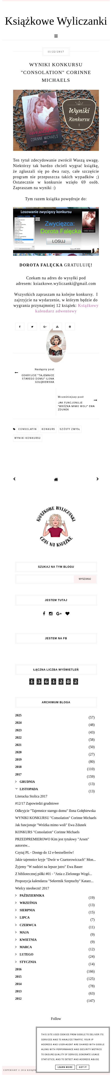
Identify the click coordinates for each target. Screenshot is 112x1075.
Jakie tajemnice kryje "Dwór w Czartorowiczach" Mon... (55, 859)
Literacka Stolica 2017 (31, 796)
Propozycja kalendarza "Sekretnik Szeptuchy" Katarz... (54, 881)
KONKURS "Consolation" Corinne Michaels (47, 832)
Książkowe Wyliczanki (56, 21)
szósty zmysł (70, 429)
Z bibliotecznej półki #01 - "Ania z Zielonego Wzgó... (53, 874)
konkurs (48, 429)
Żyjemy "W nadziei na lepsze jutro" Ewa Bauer (49, 867)
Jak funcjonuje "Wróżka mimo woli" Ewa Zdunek (50, 825)
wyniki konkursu (27, 438)
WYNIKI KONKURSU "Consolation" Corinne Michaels (55, 818)
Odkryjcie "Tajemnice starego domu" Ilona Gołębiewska (55, 811)
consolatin (27, 429)
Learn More (65, 1067)
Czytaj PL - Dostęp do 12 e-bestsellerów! (44, 852)
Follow (56, 1019)
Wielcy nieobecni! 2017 (32, 888)
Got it (83, 1067)
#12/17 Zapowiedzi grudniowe (37, 803)
